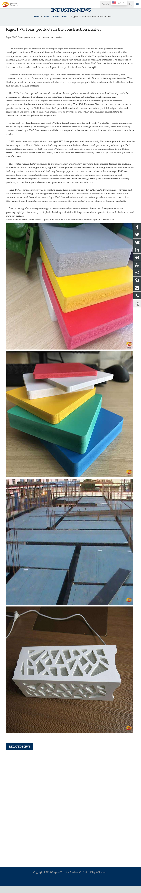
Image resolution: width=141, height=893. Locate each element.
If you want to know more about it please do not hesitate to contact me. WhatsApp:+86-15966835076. (60, 226)
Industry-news (70, 17)
